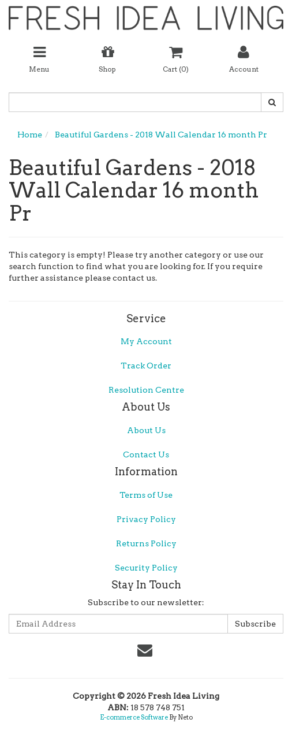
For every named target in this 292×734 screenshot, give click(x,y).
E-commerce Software (134, 717)
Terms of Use (146, 495)
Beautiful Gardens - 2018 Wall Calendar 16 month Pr (161, 134)
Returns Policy (146, 543)
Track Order (146, 365)
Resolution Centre (146, 389)
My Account (146, 341)
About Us (146, 430)
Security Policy (146, 567)
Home (29, 134)
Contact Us (146, 454)
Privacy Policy (146, 519)
